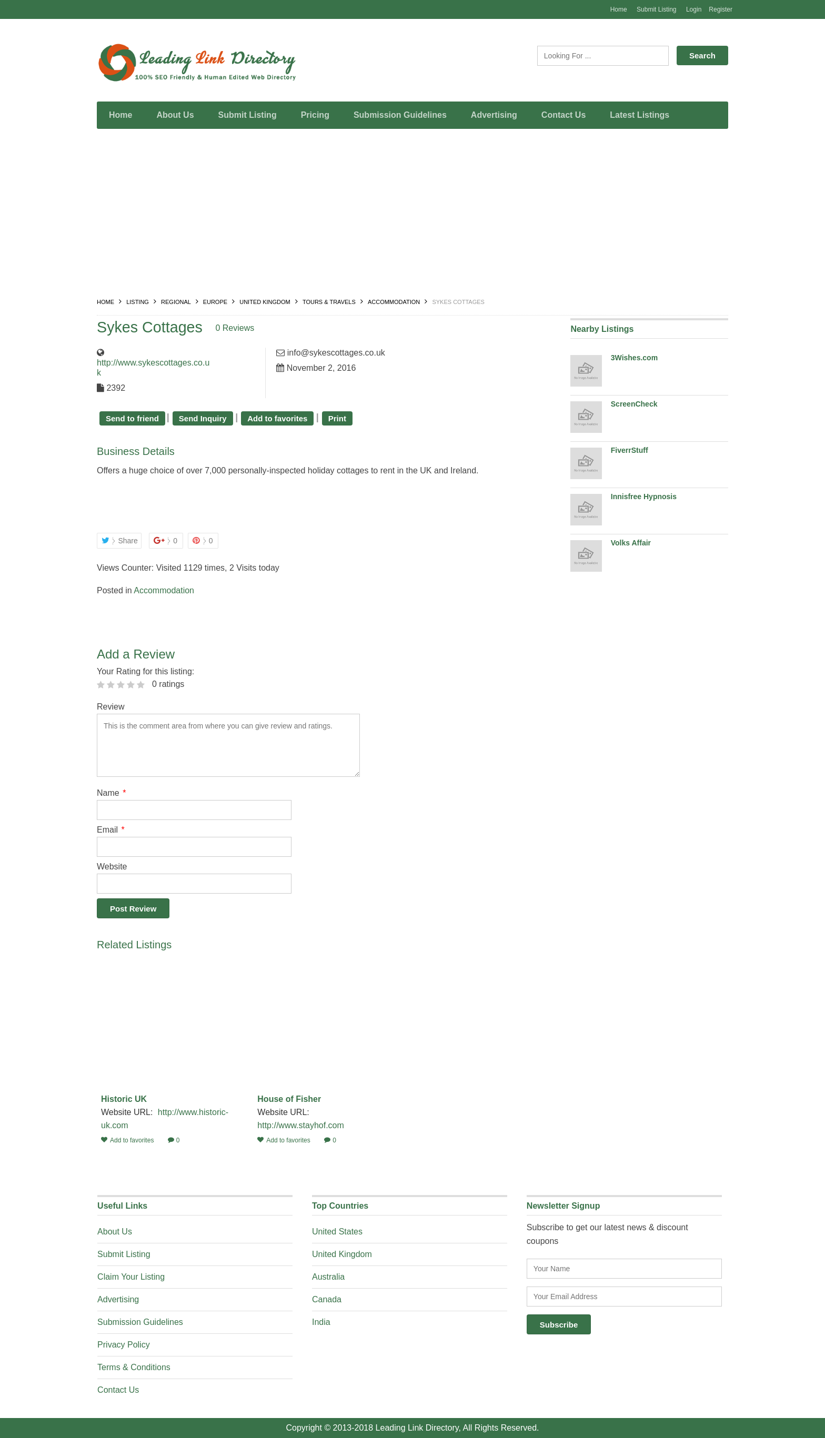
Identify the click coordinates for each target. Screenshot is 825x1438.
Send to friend (132, 418)
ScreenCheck (634, 404)
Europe (215, 302)
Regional (175, 302)
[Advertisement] (412, 215)
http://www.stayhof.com (300, 1125)
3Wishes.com (634, 357)
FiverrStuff (629, 450)
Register (720, 9)
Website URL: (128, 1112)
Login (693, 9)
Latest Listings (639, 114)
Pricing (315, 114)
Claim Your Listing (131, 1276)
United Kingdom (264, 302)
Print (337, 418)
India (321, 1322)
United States (337, 1231)
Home (618, 9)
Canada (326, 1299)
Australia (328, 1276)
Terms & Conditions (133, 1367)
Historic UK (124, 1099)
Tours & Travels (329, 302)
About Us (175, 114)
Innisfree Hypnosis (644, 496)
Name (111, 792)
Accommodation (394, 302)
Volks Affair (631, 543)
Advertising (494, 114)
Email (111, 829)
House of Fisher (289, 1099)
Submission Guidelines (400, 114)
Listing (137, 302)
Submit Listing (656, 9)
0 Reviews (239, 327)
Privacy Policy (123, 1344)
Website (112, 866)
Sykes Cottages (152, 327)
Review (110, 706)
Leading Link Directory (417, 1427)
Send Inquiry (203, 418)
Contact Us (563, 114)
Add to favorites (277, 418)
